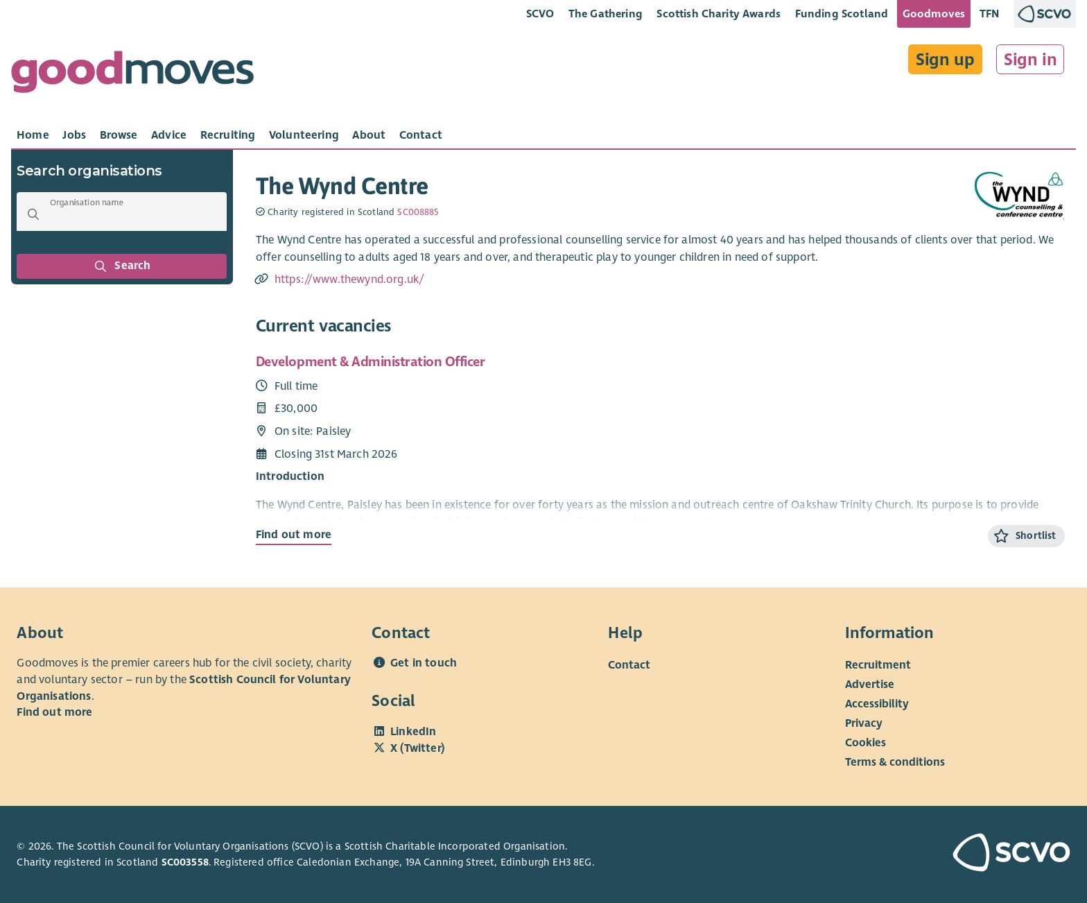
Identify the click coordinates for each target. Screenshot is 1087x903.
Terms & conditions (895, 762)
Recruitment (878, 665)
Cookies (865, 743)
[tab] (33, 135)
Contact (629, 665)
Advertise (869, 684)
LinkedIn (413, 732)
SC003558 (185, 862)
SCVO (540, 13)
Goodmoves (934, 13)
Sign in (1030, 59)
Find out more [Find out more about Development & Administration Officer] (293, 535)
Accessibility (877, 704)
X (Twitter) (417, 748)
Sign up (945, 59)
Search (122, 266)
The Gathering (605, 13)
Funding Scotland (842, 13)
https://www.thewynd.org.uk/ (349, 279)
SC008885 (417, 212)
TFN (990, 13)
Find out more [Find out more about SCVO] (54, 712)
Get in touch (423, 663)
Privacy (863, 723)
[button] (33, 214)
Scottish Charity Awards (718, 13)
